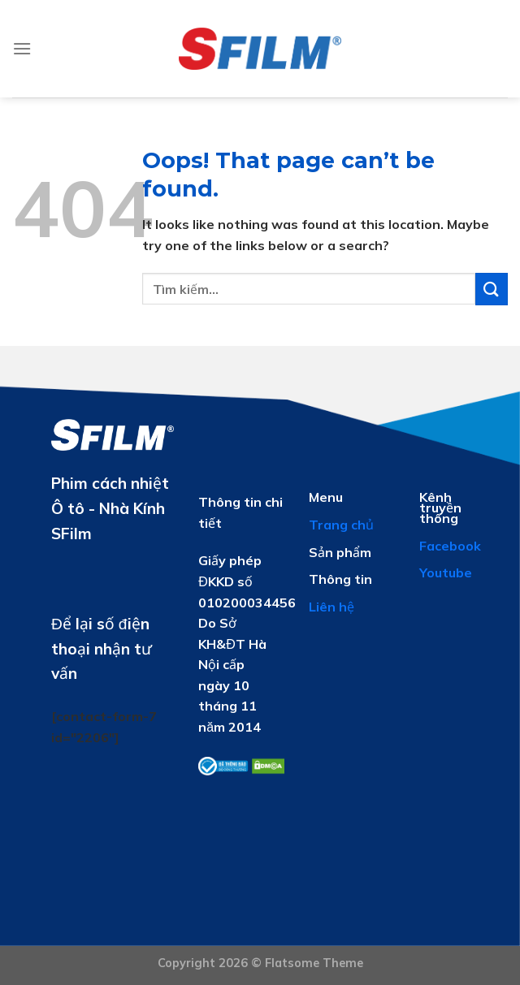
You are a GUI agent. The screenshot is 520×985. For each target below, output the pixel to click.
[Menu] (22, 48)
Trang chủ (341, 524)
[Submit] (491, 289)
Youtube (445, 572)
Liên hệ (331, 606)
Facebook (450, 546)
